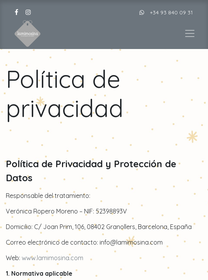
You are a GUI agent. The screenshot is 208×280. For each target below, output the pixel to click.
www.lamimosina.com (52, 258)
